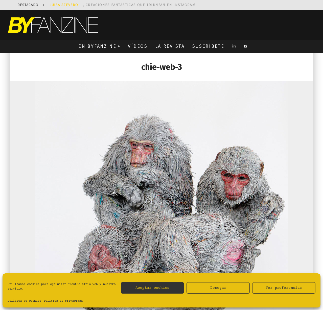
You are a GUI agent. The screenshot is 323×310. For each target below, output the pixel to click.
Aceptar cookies (152, 288)
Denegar (218, 288)
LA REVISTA (170, 46)
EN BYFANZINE (97, 46)
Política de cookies (24, 301)
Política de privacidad (63, 301)
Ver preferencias (284, 288)
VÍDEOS (137, 46)
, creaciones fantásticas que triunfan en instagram (122, 5)
